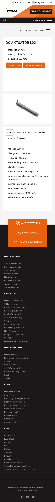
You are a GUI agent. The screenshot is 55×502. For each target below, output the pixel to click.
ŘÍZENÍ (7, 385)
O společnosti (10, 436)
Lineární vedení (10, 355)
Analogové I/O (10, 422)
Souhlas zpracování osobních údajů (19, 469)
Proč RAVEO (9, 439)
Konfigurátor (22, 132)
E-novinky (8, 456)
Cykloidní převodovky (13, 304)
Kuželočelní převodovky (14, 328)
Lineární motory (10, 277)
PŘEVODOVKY (10, 293)
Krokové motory (11, 274)
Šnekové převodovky (13, 317)
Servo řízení (9, 395)
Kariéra (7, 442)
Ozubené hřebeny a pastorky (16, 372)
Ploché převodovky (12, 331)
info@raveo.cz (41, 2)
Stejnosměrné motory (13, 267)
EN (51, 2)
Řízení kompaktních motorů (16, 405)
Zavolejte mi (13, 65)
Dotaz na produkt (34, 65)
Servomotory (9, 270)
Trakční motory (10, 284)
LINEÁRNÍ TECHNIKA (13, 348)
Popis (10, 132)
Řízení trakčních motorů (14, 409)
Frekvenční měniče (12, 392)
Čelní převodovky (11, 324)
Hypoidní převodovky (13, 311)
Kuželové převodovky (13, 314)
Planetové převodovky (13, 301)
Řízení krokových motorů (14, 402)
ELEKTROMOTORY (12, 256)
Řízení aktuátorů (11, 412)
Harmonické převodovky (14, 307)
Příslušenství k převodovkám (16, 341)
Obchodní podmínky (13, 463)
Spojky (7, 378)
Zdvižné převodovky (12, 368)
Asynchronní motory (12, 264)
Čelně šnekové (10, 321)
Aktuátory (8, 361)
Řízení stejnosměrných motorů (17, 398)
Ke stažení (12, 138)
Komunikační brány (12, 415)
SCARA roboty (10, 365)
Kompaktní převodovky (14, 334)
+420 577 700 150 (22, 2)
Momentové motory (12, 280)
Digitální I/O (9, 419)
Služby (7, 449)
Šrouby (7, 375)
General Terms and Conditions (17, 466)
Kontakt (7, 459)
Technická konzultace (41, 11)
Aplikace (8, 452)
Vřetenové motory (11, 287)
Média (22, 138)
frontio (34, 490)
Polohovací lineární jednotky (16, 358)
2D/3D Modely (38, 132)
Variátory (8, 338)
